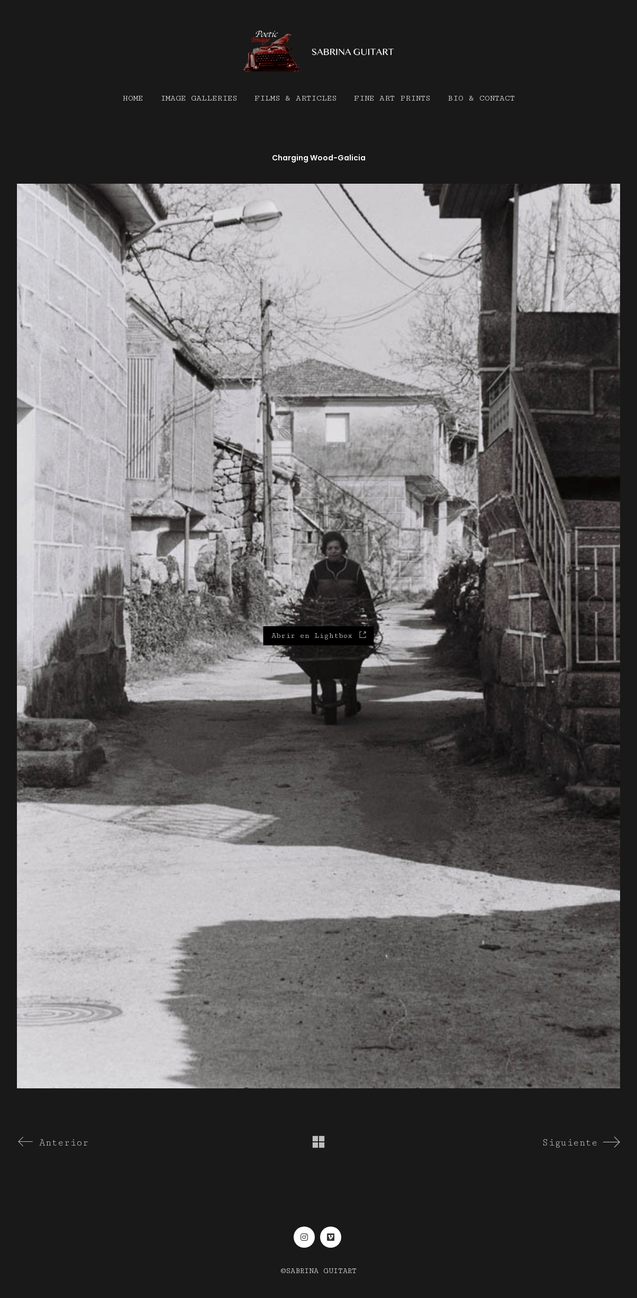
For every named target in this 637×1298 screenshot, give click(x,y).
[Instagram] (304, 1237)
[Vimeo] (330, 1237)
